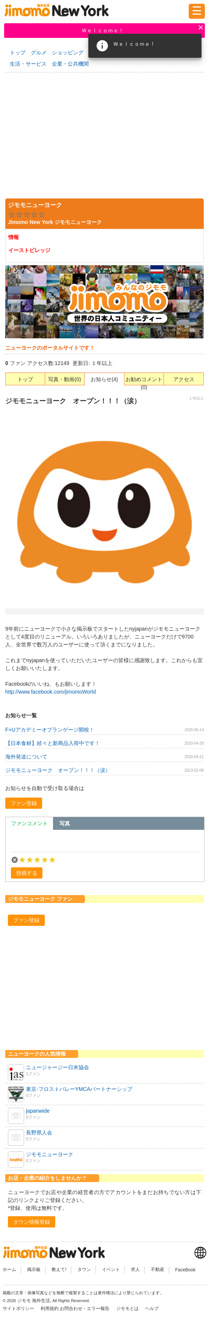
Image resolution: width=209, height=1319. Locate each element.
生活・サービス (28, 64)
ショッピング (67, 53)
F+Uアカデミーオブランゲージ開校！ (49, 730)
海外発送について (26, 757)
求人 (135, 1269)
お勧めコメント (144, 379)
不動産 (157, 1269)
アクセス (183, 379)
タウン (84, 1269)
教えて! (58, 1269)
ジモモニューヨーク (49, 1154)
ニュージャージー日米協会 (57, 1067)
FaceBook (185, 1269)
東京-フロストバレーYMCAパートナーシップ (79, 1089)
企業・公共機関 (70, 64)
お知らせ (101, 379)
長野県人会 (39, 1133)
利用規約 (50, 1308)
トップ (18, 53)
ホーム (9, 1269)
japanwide (38, 1111)
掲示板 (34, 1269)
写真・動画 (61, 379)
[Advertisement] (104, 133)
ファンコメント (29, 823)
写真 (64, 823)
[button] (23, 803)
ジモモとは (128, 1308)
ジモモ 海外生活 (33, 1300)
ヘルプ (152, 1308)
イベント (111, 1269)
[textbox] (105, 842)
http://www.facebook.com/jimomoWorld (50, 692)
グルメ (39, 53)
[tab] (29, 823)
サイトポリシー (19, 1308)
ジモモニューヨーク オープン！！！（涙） (58, 770)
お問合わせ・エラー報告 (85, 1308)
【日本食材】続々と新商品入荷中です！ (52, 743)
